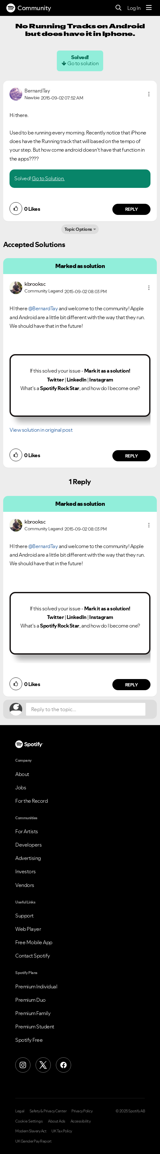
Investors (25, 871)
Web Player (28, 928)
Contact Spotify (32, 955)
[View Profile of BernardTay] (37, 90)
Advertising (28, 858)
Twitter (55, 379)
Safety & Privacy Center (48, 1111)
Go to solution (82, 63)
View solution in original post (41, 429)
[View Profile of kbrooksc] (34, 283)
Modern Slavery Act (30, 1131)
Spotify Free (29, 1039)
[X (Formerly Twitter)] (43, 1065)
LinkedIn (77, 379)
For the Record (31, 800)
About (22, 774)
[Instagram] (22, 1065)
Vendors (24, 885)
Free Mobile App (33, 942)
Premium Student (34, 1026)
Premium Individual (36, 986)
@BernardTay (43, 308)
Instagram (101, 379)
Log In (133, 7)
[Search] (118, 8)
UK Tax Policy (61, 1131)
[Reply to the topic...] (85, 709)
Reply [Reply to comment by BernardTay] (131, 209)
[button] (149, 94)
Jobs (20, 787)
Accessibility (80, 1121)
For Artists (26, 831)
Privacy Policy (81, 1111)
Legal (19, 1111)
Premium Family (32, 1013)
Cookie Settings (29, 1121)
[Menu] (149, 8)
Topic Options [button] (78, 229)
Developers (28, 844)
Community (28, 7)
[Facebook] (63, 1065)
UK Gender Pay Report (33, 1141)
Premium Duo (30, 999)
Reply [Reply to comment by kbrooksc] (131, 456)
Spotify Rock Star (59, 388)
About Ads (56, 1121)
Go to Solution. (48, 178)
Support (24, 915)
